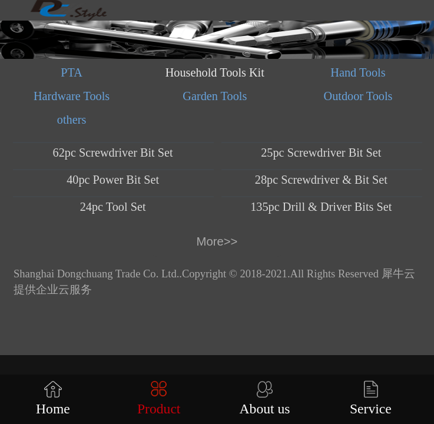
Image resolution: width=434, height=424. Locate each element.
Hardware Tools (72, 96)
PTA (71, 72)
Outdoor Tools (358, 96)
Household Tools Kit (214, 72)
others (72, 119)
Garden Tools (215, 96)
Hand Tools (357, 72)
